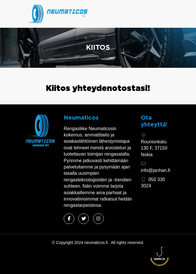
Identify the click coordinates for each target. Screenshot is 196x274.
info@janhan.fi (155, 170)
